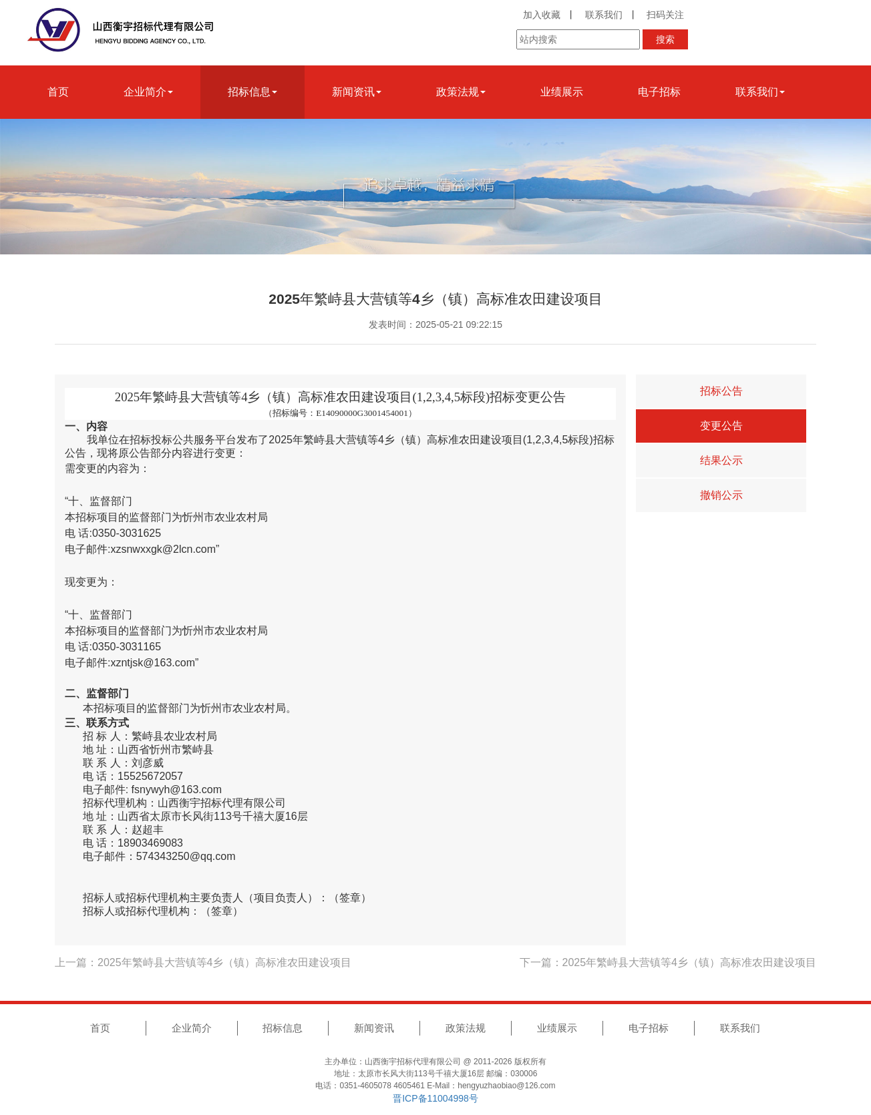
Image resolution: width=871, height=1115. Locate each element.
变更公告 (721, 425)
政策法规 (466, 1028)
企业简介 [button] (148, 91)
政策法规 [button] (461, 91)
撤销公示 (721, 495)
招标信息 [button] (252, 91)
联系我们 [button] (760, 91)
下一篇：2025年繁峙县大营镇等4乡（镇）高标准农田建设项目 (668, 962)
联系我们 (604, 14)
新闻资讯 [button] (356, 91)
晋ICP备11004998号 (435, 1098)
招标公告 (721, 391)
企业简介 (192, 1028)
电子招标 (659, 91)
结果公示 (721, 460)
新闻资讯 (374, 1028)
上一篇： (203, 962)
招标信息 (283, 1028)
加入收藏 (541, 14)
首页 (58, 91)
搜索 (665, 39)
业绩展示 (561, 91)
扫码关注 (665, 14)
